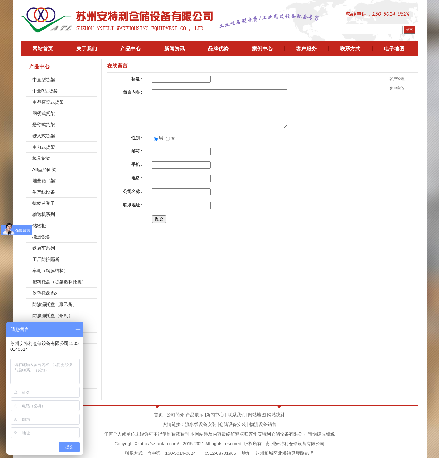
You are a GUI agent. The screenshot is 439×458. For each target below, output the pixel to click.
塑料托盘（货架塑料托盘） (59, 281)
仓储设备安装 (232, 424)
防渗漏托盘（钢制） (52, 315)
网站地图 (257, 414)
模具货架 (41, 158)
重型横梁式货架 (48, 102)
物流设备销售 (262, 424)
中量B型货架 (45, 90)
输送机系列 (43, 214)
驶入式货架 (43, 135)
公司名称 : (132, 191)
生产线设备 (43, 191)
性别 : (136, 137)
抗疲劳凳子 (43, 203)
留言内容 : (132, 92)
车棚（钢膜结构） (50, 270)
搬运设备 (41, 236)
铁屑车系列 (43, 248)
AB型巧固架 (44, 169)
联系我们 (237, 414)
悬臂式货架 (43, 124)
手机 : (136, 164)
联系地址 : (132, 205)
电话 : (136, 178)
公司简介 (175, 414)
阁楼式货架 (43, 113)
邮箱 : (136, 151)
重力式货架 (43, 147)
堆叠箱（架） (45, 180)
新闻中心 (215, 414)
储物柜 (39, 225)
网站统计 (276, 414)
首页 (158, 414)
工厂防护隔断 (45, 259)
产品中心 (39, 66)
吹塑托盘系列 (45, 293)
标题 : (136, 78)
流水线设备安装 (200, 424)
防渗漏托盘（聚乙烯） (54, 304)
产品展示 (195, 414)
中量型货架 (43, 79)
